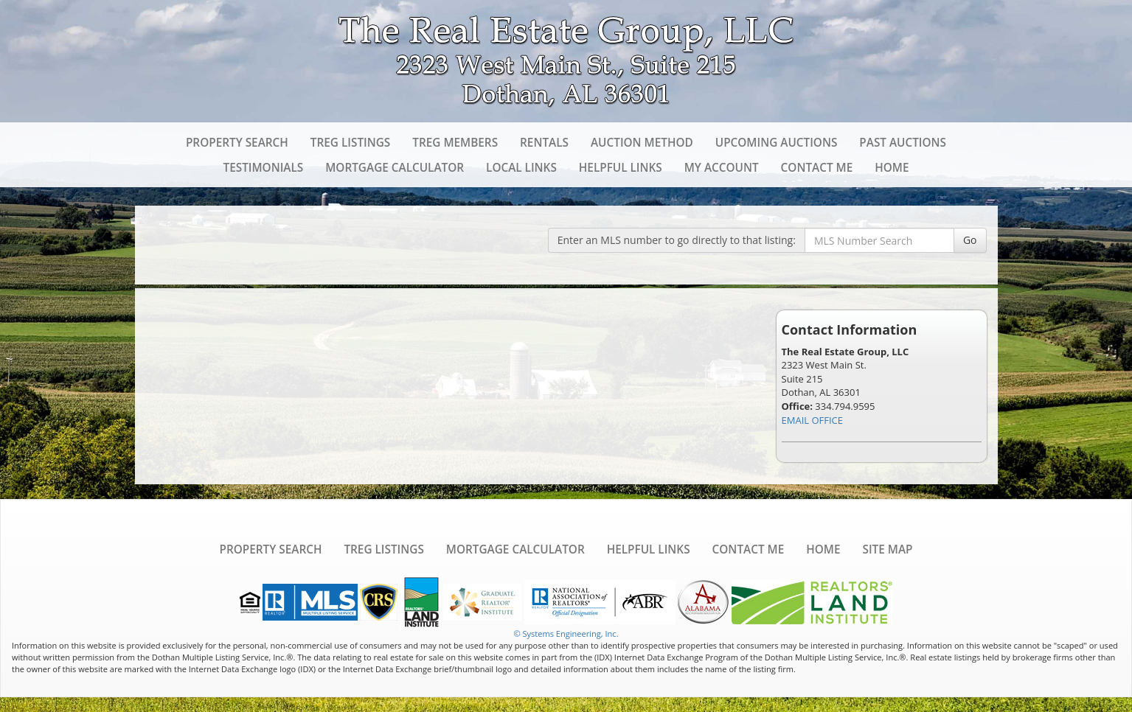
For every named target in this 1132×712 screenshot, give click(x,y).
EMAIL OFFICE (813, 420)
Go (970, 240)
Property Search (237, 142)
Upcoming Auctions (776, 142)
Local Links (521, 167)
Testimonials (263, 167)
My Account (721, 167)
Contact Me (817, 167)
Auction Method (642, 142)
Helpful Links (620, 167)
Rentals (544, 142)
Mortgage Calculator (394, 167)
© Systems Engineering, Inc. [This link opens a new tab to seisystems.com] (565, 633)
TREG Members (455, 142)
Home (892, 167)
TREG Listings (350, 142)
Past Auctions (902, 142)
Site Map (887, 549)
